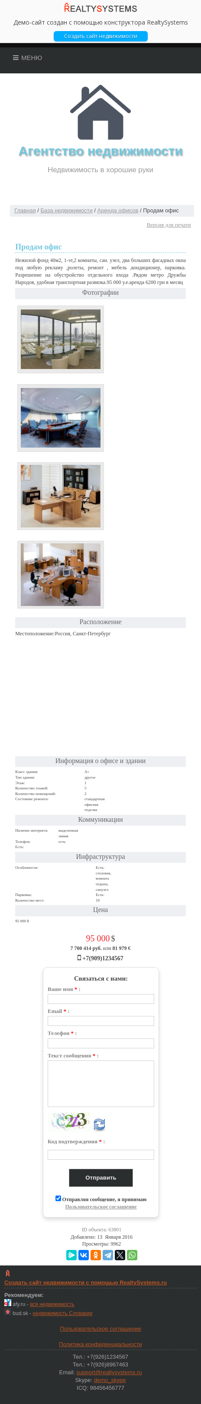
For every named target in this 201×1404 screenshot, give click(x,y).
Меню (27, 57)
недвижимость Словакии (62, 1313)
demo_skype (110, 1380)
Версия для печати (169, 224)
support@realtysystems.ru (109, 1372)
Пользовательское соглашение (100, 1207)
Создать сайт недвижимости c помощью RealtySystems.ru (85, 1282)
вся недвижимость (52, 1304)
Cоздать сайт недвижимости (100, 36)
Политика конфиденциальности (100, 1344)
